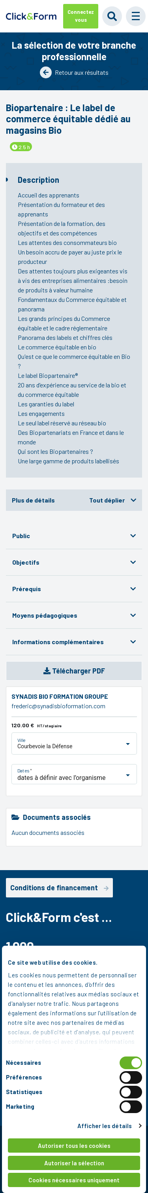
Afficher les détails (104, 1125)
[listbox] (75, 747)
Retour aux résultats (74, 72)
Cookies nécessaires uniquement (74, 1180)
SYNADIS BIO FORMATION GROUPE (59, 696)
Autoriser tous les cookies (74, 1145)
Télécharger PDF (74, 670)
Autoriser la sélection (74, 1162)
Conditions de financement (59, 887)
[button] (136, 16)
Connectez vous (80, 16)
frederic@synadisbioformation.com (58, 705)
